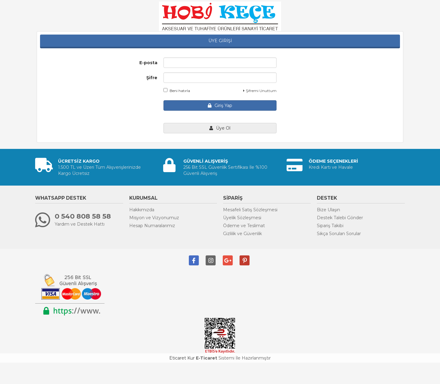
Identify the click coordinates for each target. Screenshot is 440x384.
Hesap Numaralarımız (152, 225)
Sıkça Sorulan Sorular (339, 233)
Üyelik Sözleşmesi (242, 217)
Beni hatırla (176, 90)
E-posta (148, 62)
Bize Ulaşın (328, 209)
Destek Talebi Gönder (340, 217)
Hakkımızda (141, 209)
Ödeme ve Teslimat (244, 225)
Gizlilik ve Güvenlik (242, 233)
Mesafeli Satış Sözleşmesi (250, 209)
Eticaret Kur (182, 358)
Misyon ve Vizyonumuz (154, 217)
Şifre (151, 77)
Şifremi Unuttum (260, 90)
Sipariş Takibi (330, 225)
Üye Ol (219, 128)
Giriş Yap (220, 105)
